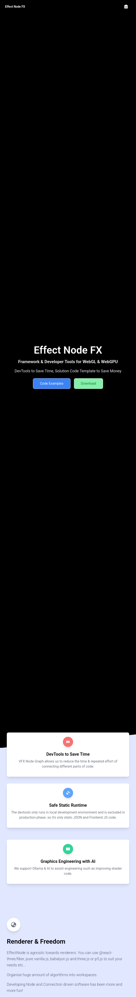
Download (88, 383)
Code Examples (51, 383)
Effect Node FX (15, 6)
